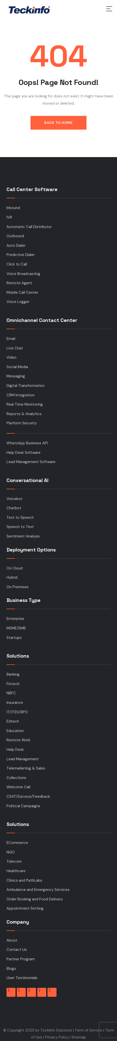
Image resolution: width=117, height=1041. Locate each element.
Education (15, 730)
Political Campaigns (23, 805)
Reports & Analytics (24, 413)
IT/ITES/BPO (17, 712)
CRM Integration (20, 395)
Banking (13, 674)
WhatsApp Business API (27, 443)
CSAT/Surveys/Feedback (28, 796)
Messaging (15, 376)
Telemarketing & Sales (25, 768)
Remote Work (18, 740)
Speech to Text (20, 526)
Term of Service (88, 1030)
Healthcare (16, 870)
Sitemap (79, 1037)
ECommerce (17, 842)
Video (11, 357)
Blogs (11, 968)
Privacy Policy (57, 1037)
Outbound (15, 236)
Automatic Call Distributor (29, 226)
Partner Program (20, 959)
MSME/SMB (16, 628)
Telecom (14, 861)
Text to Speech (20, 517)
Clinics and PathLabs (24, 880)
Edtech (12, 721)
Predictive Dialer (20, 254)
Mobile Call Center (22, 292)
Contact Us (16, 949)
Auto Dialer (16, 245)
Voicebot (14, 498)
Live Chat (14, 348)
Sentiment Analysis (23, 536)
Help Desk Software (23, 452)
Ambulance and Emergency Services (38, 889)
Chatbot (13, 508)
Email (10, 338)
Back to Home (58, 122)
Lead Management (22, 759)
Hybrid (12, 577)
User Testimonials (22, 977)
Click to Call (16, 264)
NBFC (11, 693)
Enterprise (15, 618)
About (11, 940)
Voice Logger (18, 301)
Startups (14, 637)
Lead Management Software (31, 461)
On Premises (17, 586)
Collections (16, 777)
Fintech (13, 683)
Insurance (14, 702)
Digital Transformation (25, 385)
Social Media (17, 366)
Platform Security (21, 423)
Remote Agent (19, 282)
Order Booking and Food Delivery (34, 899)
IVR (9, 217)
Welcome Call (18, 786)
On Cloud (14, 568)
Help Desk (15, 749)
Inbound (13, 207)
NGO (10, 852)
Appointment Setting (25, 908)
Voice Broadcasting (23, 273)
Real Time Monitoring (24, 404)
